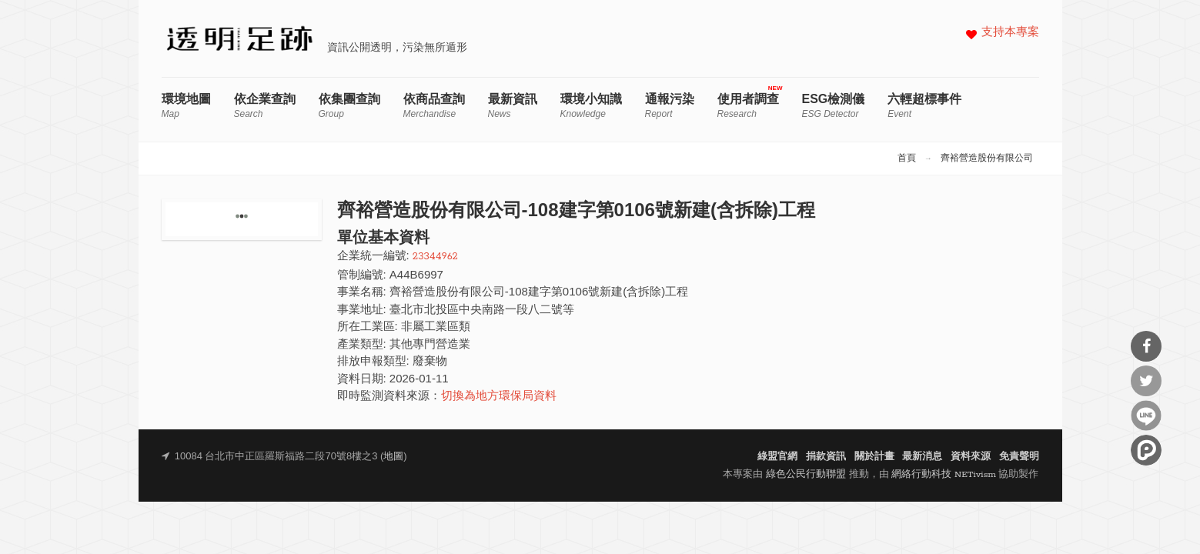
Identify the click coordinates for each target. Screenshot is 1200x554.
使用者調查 (748, 105)
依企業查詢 (265, 105)
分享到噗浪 (1146, 450)
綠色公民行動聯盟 (806, 474)
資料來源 (971, 456)
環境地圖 (186, 105)
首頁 (906, 158)
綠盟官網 (777, 456)
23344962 (435, 256)
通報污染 (669, 105)
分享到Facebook (1146, 346)
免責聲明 (1019, 456)
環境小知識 (591, 105)
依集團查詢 (349, 105)
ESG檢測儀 (833, 105)
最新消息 (922, 456)
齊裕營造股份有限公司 (987, 158)
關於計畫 (874, 456)
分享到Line (1146, 415)
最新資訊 (512, 105)
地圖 (393, 456)
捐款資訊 (826, 456)
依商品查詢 (434, 105)
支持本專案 (1010, 32)
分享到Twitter (1146, 380)
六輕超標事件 (924, 105)
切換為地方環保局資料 (499, 396)
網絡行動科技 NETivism (943, 474)
